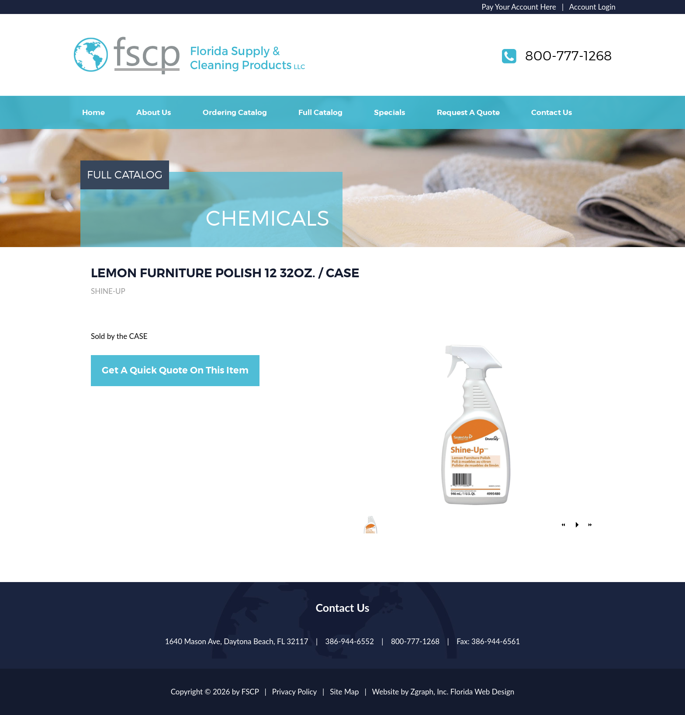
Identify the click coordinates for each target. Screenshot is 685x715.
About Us (153, 112)
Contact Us (551, 112)
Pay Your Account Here (519, 6)
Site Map (344, 691)
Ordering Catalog (235, 112)
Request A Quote (468, 112)
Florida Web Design (482, 691)
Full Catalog (320, 112)
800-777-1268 (568, 55)
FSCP (250, 691)
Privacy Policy (294, 691)
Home (93, 112)
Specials (389, 112)
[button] (563, 524)
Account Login (592, 6)
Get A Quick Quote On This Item (175, 370)
